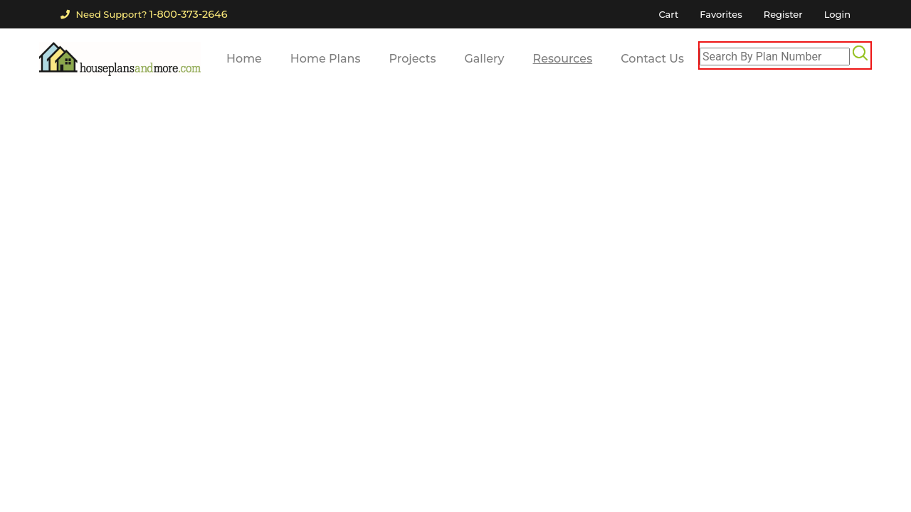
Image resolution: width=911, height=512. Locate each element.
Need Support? (143, 14)
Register (783, 14)
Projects (412, 58)
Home (244, 58)
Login (837, 14)
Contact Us (652, 58)
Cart (668, 14)
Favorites (721, 14)
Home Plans (325, 58)
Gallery (484, 58)
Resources (563, 58)
